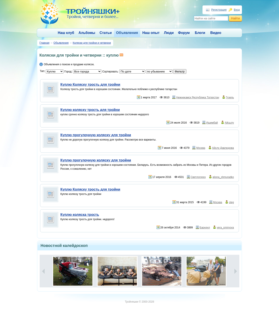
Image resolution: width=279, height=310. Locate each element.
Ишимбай (212, 122)
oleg (231, 202)
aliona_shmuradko (223, 177)
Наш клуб (66, 33)
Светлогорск (198, 177)
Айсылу (229, 122)
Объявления (127, 33)
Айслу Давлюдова (223, 147)
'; (159, 71)
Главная (44, 42)
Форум (184, 33)
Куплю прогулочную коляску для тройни (95, 135)
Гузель (230, 97)
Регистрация (218, 9)
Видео (215, 33)
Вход (237, 9)
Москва (200, 147)
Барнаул (205, 227)
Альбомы (86, 33)
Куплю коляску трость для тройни (90, 110)
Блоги (200, 33)
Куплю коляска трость (79, 214)
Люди (169, 33)
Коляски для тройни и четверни (92, 42)
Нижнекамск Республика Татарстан (197, 97)
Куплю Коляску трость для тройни (90, 84)
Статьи (106, 33)
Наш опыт (151, 33)
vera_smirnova (225, 227)
